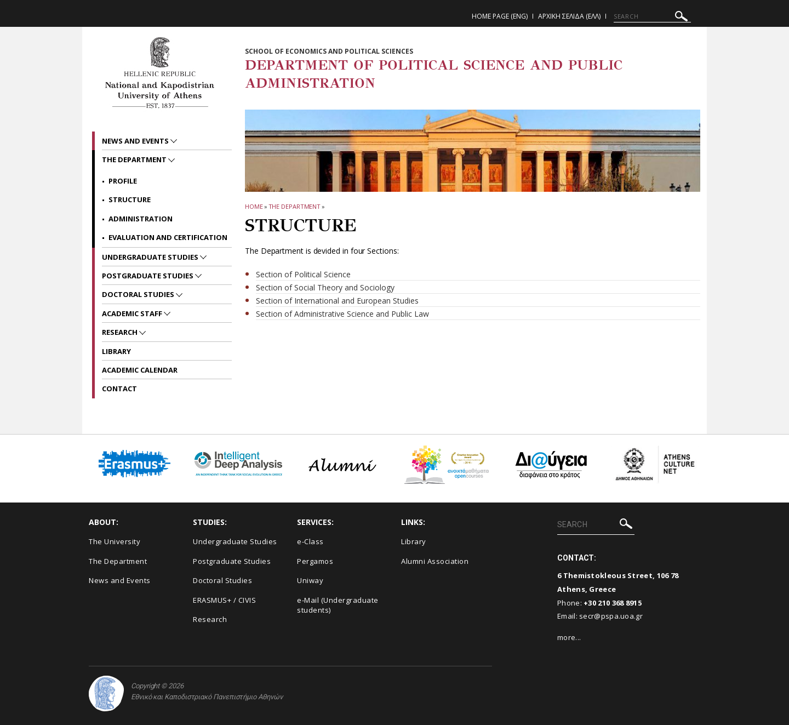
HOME (254, 206)
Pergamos (315, 561)
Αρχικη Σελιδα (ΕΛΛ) (569, 16)
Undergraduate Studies (151, 257)
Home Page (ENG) (500, 16)
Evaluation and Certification (167, 237)
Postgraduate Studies (148, 276)
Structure (129, 199)
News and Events (136, 141)
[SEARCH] (652, 16)
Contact (119, 388)
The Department (294, 206)
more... (569, 637)
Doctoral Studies (139, 294)
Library (116, 351)
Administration (140, 219)
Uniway (310, 580)
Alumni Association (434, 561)
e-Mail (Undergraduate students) (338, 605)
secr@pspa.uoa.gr (611, 616)
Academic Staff (133, 313)
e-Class (310, 541)
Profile (122, 181)
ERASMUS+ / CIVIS (224, 600)
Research (120, 332)
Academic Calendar (140, 370)
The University (114, 541)
